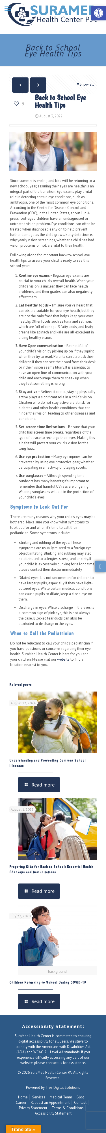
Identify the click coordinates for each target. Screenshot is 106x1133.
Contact (80, 1102)
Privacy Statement (33, 1107)
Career (21, 1102)
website (63, 659)
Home (23, 1097)
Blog (80, 1097)
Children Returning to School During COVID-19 (47, 982)
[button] (98, 13)
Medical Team (61, 1097)
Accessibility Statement (53, 1113)
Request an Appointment (50, 1102)
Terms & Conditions (68, 1107)
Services (38, 1097)
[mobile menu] (7, 8)
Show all (85, 84)
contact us (54, 1062)
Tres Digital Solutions (63, 1087)
